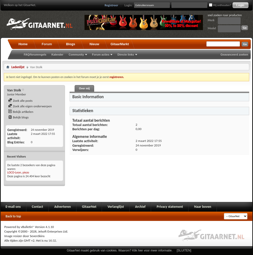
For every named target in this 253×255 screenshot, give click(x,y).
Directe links (125, 54)
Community (76, 54)
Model (212, 28)
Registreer (111, 5)
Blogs (70, 44)
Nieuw (94, 44)
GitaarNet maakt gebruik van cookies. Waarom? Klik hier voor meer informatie (119, 250)
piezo (26, 172)
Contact (37, 207)
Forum (47, 44)
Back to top (13, 216)
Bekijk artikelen (20, 112)
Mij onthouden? (220, 5)
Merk (211, 20)
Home (23, 44)
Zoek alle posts (20, 101)
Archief (140, 207)
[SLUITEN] (184, 250)
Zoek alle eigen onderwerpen (30, 106)
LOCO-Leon (14, 172)
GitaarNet (89, 207)
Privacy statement (170, 207)
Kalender (57, 54)
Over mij (84, 88)
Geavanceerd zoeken (234, 54)
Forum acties (100, 54)
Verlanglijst (116, 207)
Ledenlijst (18, 67)
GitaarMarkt (120, 44)
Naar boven (202, 207)
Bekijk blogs (18, 117)
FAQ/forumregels (35, 54)
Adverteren (62, 207)
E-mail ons (13, 207)
